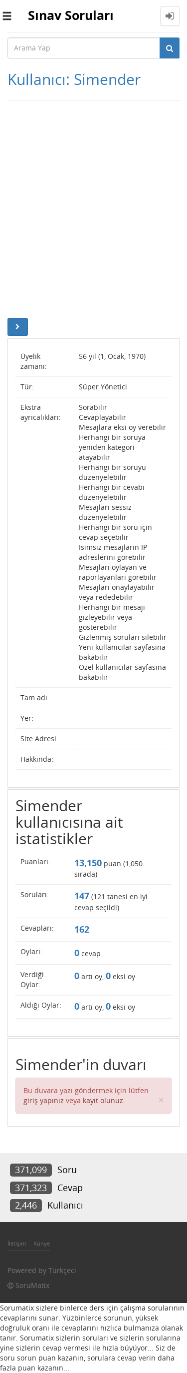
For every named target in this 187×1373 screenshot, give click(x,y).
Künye (41, 1243)
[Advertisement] (93, 209)
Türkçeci (62, 1270)
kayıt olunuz (103, 1100)
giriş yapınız (43, 1100)
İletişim (16, 1243)
